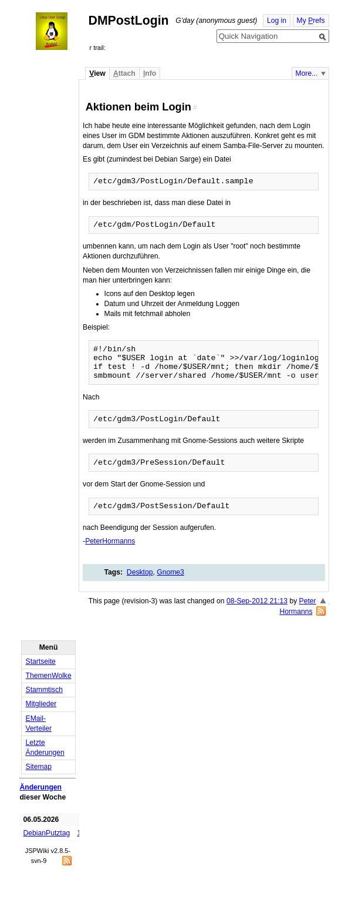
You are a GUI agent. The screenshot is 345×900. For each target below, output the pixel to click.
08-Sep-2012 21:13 (257, 601)
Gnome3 (170, 572)
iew (97, 73)
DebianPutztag (46, 833)
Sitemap (39, 767)
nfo (149, 73)
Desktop (140, 572)
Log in (276, 20)
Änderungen (40, 787)
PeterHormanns (110, 541)
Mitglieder (41, 704)
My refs (311, 20)
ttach (124, 73)
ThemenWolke (49, 675)
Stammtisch (44, 690)
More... (307, 73)
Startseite (41, 661)
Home (62, 31)
